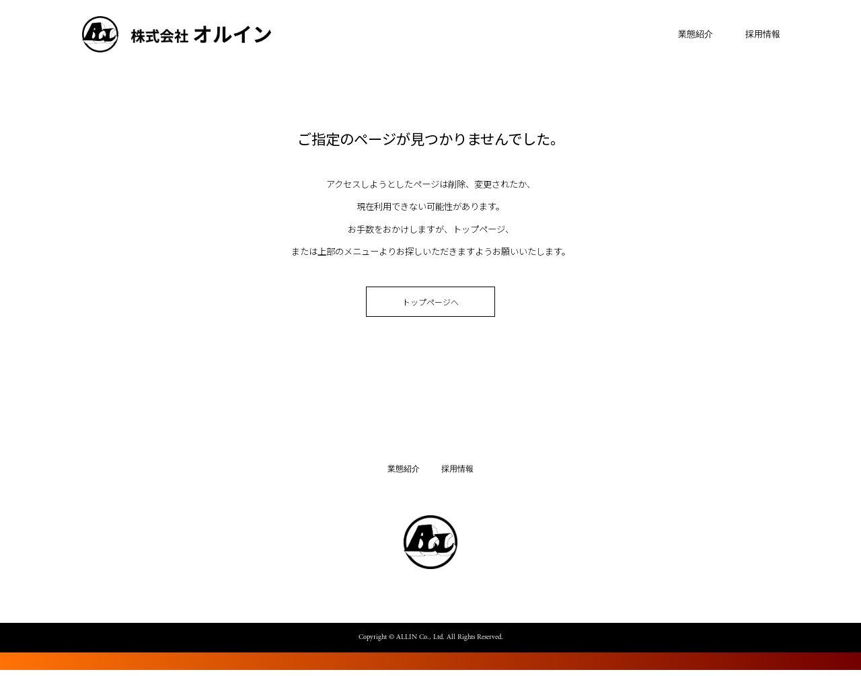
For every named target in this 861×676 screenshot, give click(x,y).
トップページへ (430, 305)
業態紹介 (686, 36)
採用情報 (754, 36)
